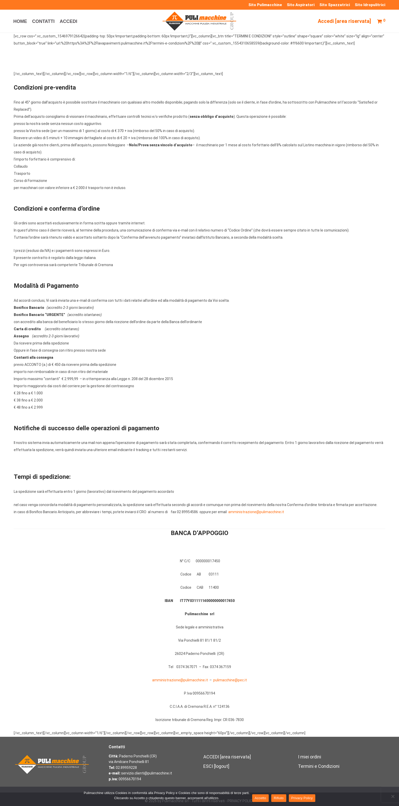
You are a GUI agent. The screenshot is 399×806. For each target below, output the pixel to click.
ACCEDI (68, 21)
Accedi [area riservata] (344, 21)
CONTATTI (43, 21)
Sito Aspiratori (301, 5)
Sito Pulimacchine (265, 5)
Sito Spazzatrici (334, 5)
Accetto (260, 798)
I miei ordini (309, 756)
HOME (20, 21)
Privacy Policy (302, 798)
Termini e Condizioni (318, 766)
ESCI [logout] (216, 766)
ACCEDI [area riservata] (227, 756)
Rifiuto (279, 798)
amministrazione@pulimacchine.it (180, 680)
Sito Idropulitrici (370, 5)
